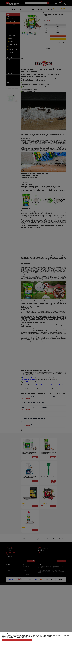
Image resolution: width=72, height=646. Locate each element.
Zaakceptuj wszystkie (27, 639)
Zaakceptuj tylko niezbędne (7, 639)
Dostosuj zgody (18, 639)
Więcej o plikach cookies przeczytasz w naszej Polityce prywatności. (14, 637)
